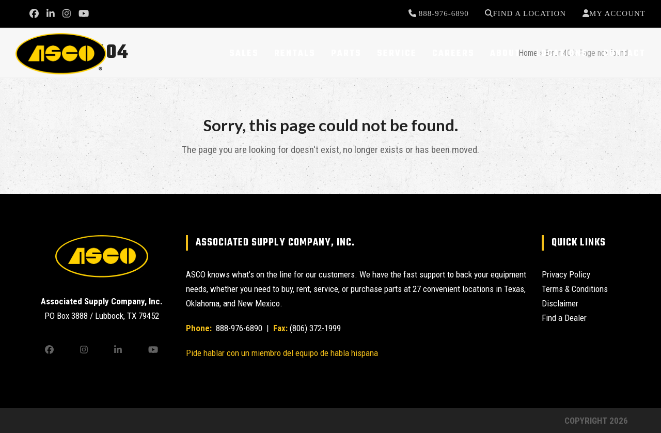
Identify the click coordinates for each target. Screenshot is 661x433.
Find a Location (529, 13)
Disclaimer (560, 303)
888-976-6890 (442, 13)
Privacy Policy (566, 274)
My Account (617, 13)
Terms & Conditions (575, 289)
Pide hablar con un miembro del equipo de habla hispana (282, 353)
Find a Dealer (564, 318)
